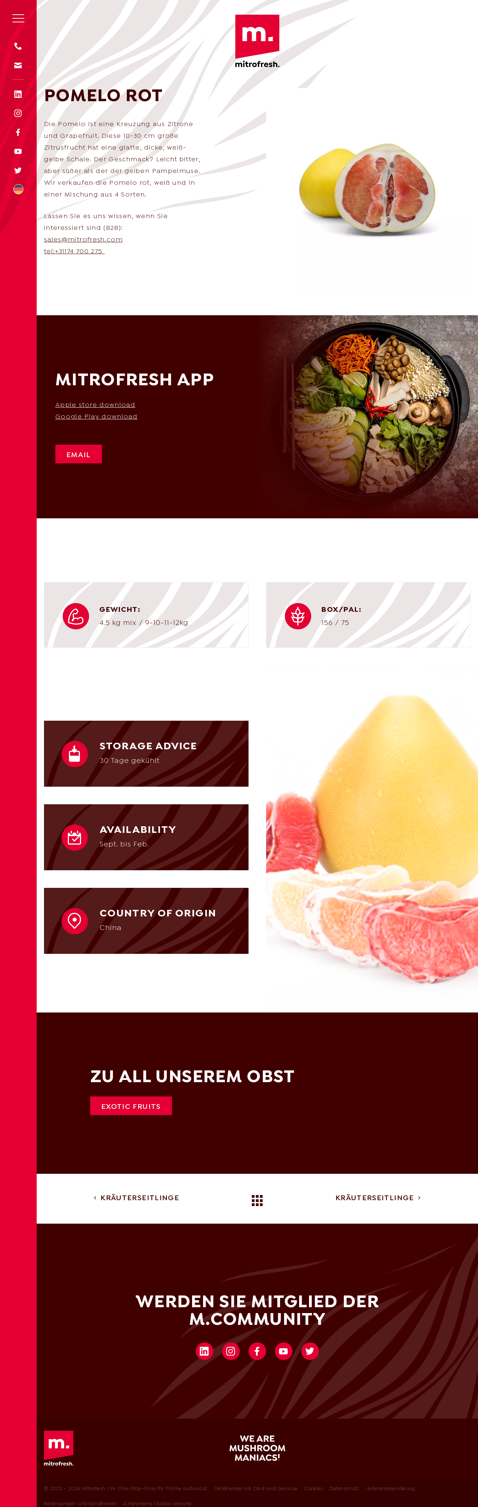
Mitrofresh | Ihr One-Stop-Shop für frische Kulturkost (257, 41)
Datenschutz (344, 1489)
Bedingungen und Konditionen (80, 1504)
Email (78, 455)
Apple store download (95, 405)
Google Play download (96, 417)
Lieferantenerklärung (390, 1489)
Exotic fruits (131, 1107)
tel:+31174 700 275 (73, 252)
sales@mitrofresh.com (83, 240)
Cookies (313, 1489)
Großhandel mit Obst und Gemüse (256, 1489)
